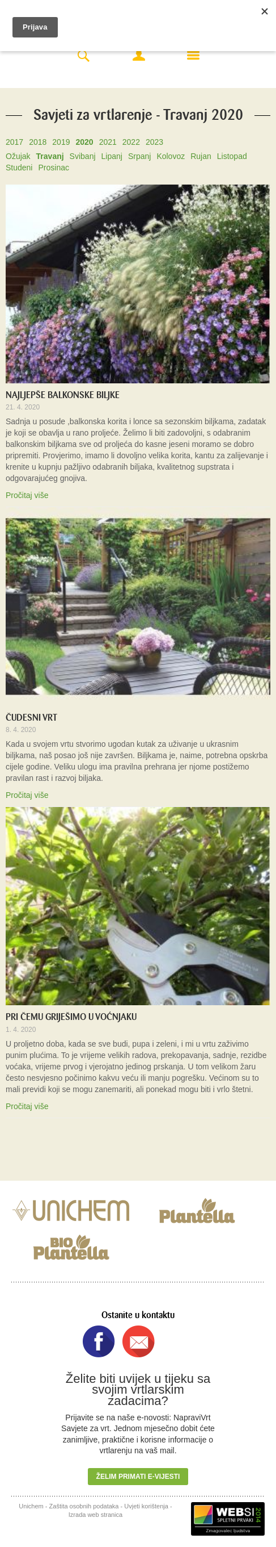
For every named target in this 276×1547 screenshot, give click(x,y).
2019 (61, 142)
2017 (14, 142)
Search (83, 56)
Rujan (200, 156)
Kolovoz (170, 156)
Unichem (31, 1506)
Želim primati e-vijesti (138, 1477)
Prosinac (53, 167)
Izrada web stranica (95, 1514)
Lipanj (111, 156)
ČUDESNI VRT (31, 718)
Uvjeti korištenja (146, 1506)
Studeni (19, 167)
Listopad (232, 156)
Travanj (50, 156)
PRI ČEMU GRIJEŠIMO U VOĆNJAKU (71, 1017)
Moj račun (139, 55)
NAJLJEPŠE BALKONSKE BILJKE (63, 395)
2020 (84, 142)
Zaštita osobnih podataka (84, 1506)
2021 (108, 142)
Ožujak (18, 156)
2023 (154, 142)
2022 (131, 142)
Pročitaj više (27, 495)
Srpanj (139, 156)
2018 (37, 142)
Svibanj (83, 156)
